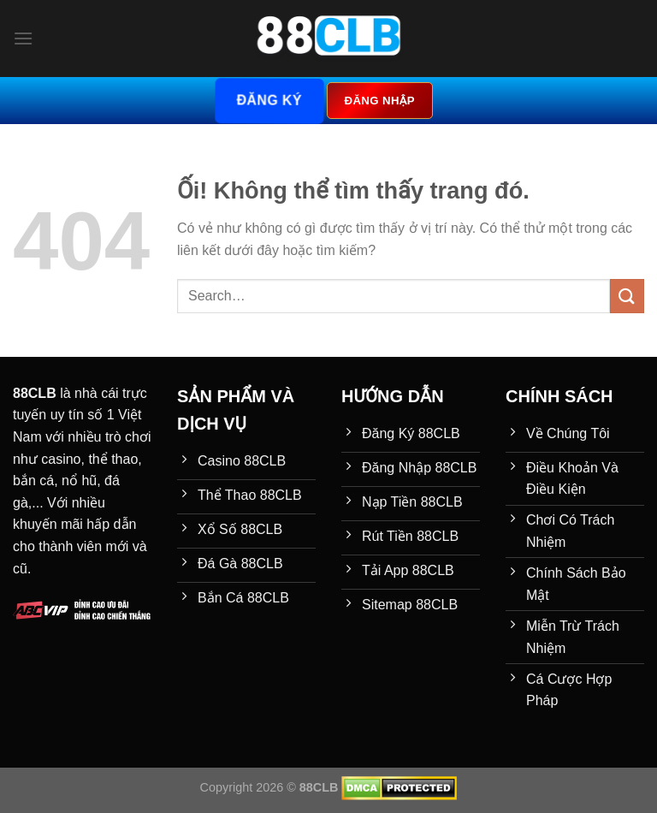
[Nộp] (627, 295)
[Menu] (23, 38)
